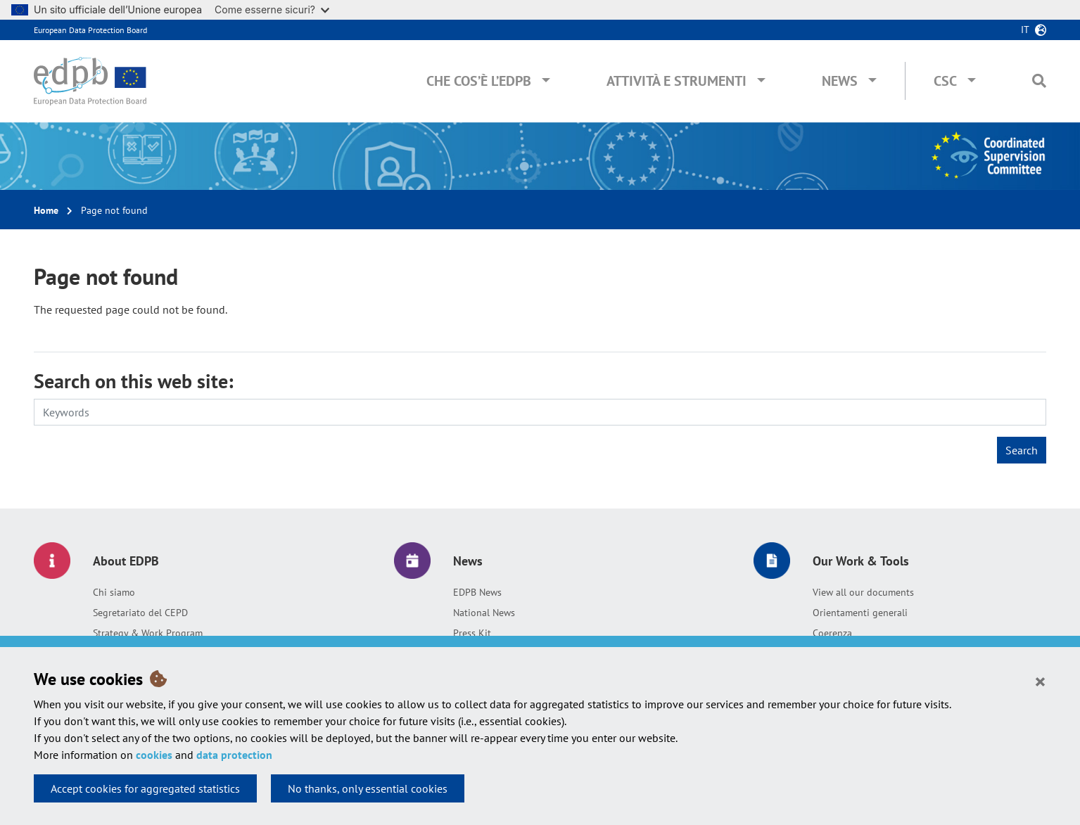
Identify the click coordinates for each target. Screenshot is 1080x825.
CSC (945, 81)
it (1025, 29)
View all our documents (863, 592)
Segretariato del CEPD (140, 612)
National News (484, 612)
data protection (234, 755)
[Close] (1040, 681)
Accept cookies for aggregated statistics (145, 788)
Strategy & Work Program (148, 633)
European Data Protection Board (90, 30)
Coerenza (832, 633)
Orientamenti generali (860, 612)
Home (46, 210)
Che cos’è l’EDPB (478, 81)
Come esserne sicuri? (272, 9)
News (840, 81)
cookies (154, 755)
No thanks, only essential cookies (367, 788)
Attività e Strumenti (676, 81)
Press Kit (472, 633)
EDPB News (477, 592)
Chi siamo (114, 592)
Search (1021, 450)
